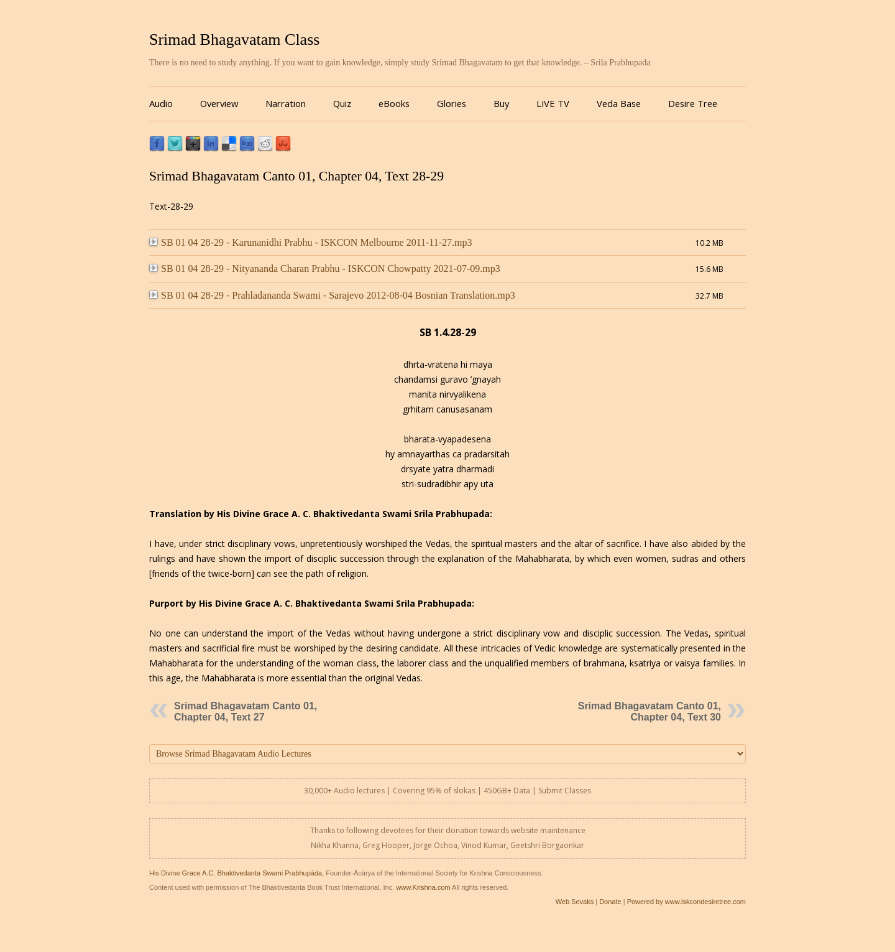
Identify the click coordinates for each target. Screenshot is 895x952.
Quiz (342, 103)
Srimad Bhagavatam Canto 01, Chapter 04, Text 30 (649, 711)
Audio (161, 103)
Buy (501, 103)
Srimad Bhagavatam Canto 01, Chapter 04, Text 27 (245, 711)
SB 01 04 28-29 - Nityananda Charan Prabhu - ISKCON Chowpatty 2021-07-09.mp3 (324, 268)
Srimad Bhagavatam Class (234, 39)
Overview (219, 103)
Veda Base (619, 103)
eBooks (394, 103)
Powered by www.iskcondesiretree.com (686, 901)
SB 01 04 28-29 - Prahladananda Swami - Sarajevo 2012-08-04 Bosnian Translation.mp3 (332, 295)
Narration (285, 103)
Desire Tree (692, 103)
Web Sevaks (575, 901)
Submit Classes (564, 790)
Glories (451, 103)
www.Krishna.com (423, 887)
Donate (610, 901)
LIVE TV (552, 103)
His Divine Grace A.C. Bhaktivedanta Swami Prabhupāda (235, 873)
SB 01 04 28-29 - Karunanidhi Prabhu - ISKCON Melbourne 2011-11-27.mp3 (310, 242)
